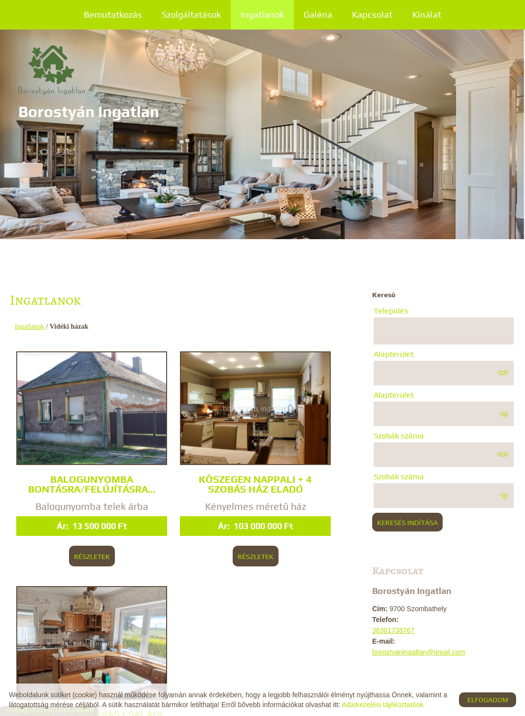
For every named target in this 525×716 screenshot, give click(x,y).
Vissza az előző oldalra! (76, 628)
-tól (501, 372)
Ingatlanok (262, 14)
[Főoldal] (95, 73)
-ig (502, 413)
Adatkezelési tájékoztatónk (382, 705)
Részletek (74, 535)
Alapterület (394, 354)
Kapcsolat (372, 14)
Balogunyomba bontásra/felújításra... (73, 454)
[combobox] (444, 330)
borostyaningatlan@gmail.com (418, 652)
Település (391, 310)
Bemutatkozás (113, 14)
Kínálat (426, 14)
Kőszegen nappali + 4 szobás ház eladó (179, 448)
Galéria (318, 14)
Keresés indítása (407, 523)
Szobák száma (399, 435)
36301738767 (393, 630)
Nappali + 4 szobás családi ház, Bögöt (292, 448)
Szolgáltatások (191, 14)
